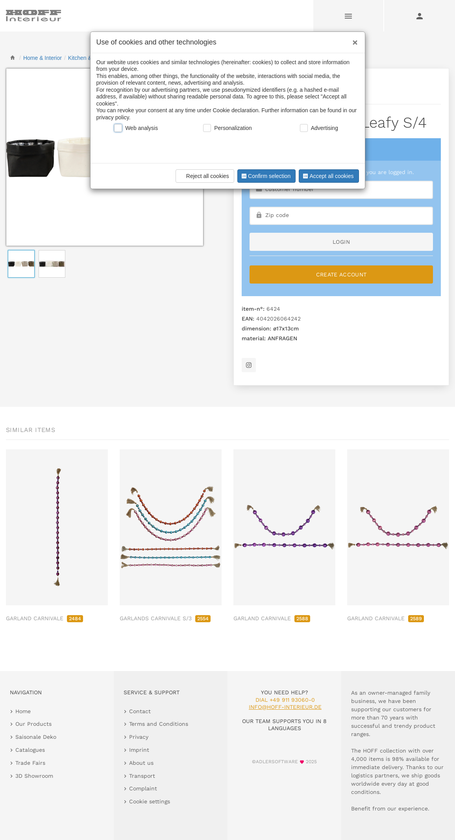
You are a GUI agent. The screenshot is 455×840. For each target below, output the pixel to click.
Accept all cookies (327, 176)
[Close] (353, 40)
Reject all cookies (203, 176)
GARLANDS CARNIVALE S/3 (165, 618)
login (341, 242)
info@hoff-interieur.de (285, 707)
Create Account (341, 274)
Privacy (138, 737)
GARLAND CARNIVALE (44, 618)
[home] (12, 57)
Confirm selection (265, 176)
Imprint (139, 750)
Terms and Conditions (158, 724)
